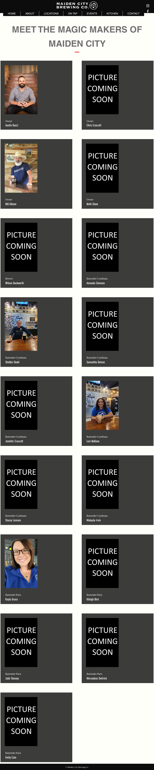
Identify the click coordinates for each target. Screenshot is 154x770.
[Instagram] (148, 6)
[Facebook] (148, 11)
